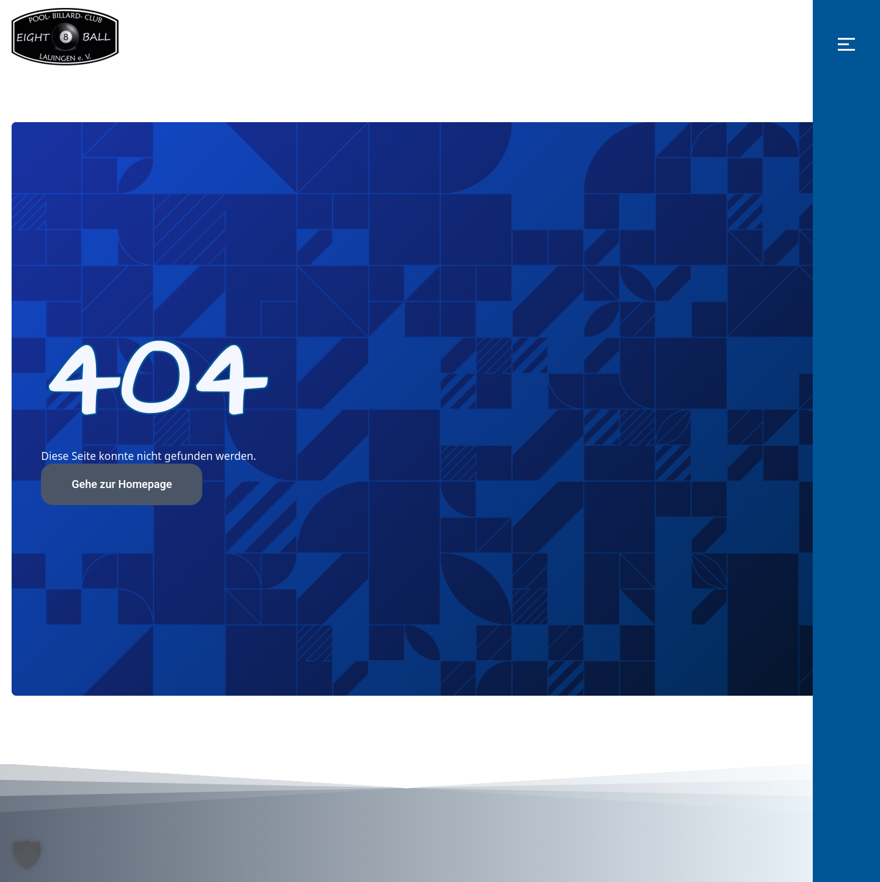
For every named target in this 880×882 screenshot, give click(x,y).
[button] (846, 44)
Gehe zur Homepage (135, 483)
